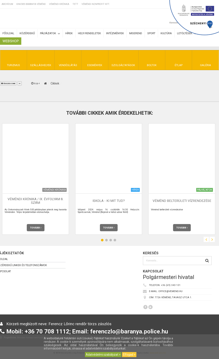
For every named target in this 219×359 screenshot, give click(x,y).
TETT (75, 4)
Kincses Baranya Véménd (31, 4)
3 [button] (110, 240)
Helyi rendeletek (89, 33)
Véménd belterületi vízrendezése (182, 201)
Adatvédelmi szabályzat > (103, 354)
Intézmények (115, 33)
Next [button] (212, 239)
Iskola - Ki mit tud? (109, 201)
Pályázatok (50, 33)
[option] (108, 179)
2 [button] (106, 240)
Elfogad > (129, 354)
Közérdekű (27, 33)
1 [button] (102, 240)
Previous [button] (206, 239)
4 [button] (115, 240)
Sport (151, 33)
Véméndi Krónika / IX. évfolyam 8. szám (35, 201)
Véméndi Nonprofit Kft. (96, 4)
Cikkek (55, 83)
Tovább (35, 227)
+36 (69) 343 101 (171, 285)
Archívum (7, 4)
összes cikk (8, 83)
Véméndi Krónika (59, 4)
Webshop (11, 41)
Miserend (135, 33)
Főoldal (8, 33)
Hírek (69, 33)
